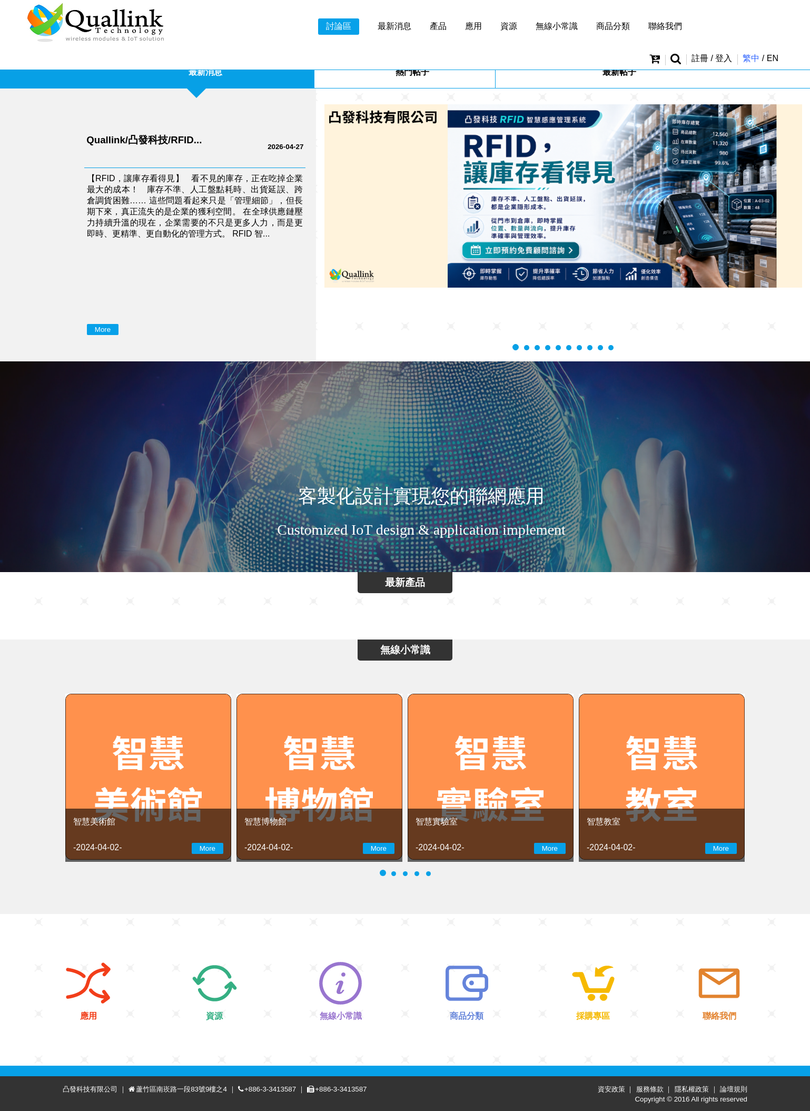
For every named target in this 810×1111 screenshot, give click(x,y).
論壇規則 (733, 1089)
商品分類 (613, 26)
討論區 (338, 26)
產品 (438, 26)
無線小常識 (557, 26)
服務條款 (650, 1089)
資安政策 (611, 1089)
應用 (473, 26)
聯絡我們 (665, 26)
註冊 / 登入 (712, 58)
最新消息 (394, 26)
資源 (508, 26)
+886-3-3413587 (270, 1089)
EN (772, 58)
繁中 (751, 58)
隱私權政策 (692, 1089)
